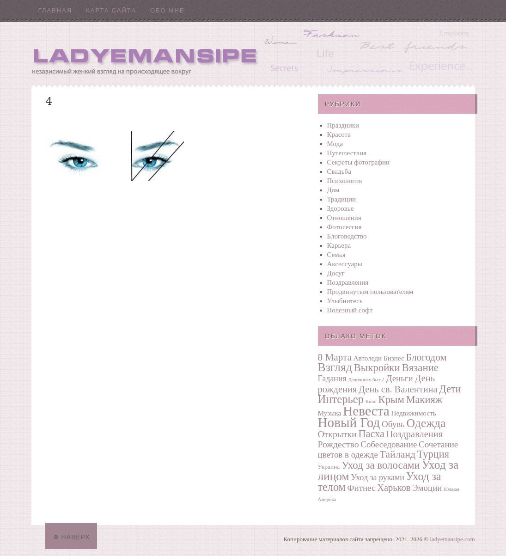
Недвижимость (413, 413)
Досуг (336, 273)
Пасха (371, 434)
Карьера (339, 245)
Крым (391, 399)
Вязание (420, 367)
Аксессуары (344, 264)
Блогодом (426, 357)
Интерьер (341, 399)
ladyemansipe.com (452, 539)
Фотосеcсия (344, 227)
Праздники (343, 125)
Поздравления (348, 282)
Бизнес (394, 358)
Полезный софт (350, 310)
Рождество (338, 444)
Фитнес (361, 488)
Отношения (344, 217)
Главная (55, 10)
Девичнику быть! (366, 379)
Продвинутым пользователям (370, 291)
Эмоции (427, 488)
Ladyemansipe (253, 53)
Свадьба (339, 171)
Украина (329, 466)
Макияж (424, 399)
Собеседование (388, 444)
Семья (336, 254)
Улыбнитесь (345, 301)
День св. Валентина (398, 389)
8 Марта (335, 357)
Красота (339, 134)
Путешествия (346, 153)
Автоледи (368, 358)
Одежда (425, 423)
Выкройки (377, 367)
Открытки (337, 434)
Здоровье (340, 208)
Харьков (393, 488)
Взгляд (335, 367)
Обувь (393, 424)
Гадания (332, 378)
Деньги (399, 378)
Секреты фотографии (358, 162)
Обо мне (167, 10)
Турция (433, 454)
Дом (333, 190)
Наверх (75, 537)
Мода (335, 143)
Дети (450, 389)
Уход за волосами (380, 465)
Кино (371, 401)
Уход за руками (377, 477)
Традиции (341, 199)
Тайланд (397, 454)
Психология (344, 180)
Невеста (366, 410)
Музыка (329, 413)
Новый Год (349, 422)
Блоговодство (347, 236)
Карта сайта (111, 10)
